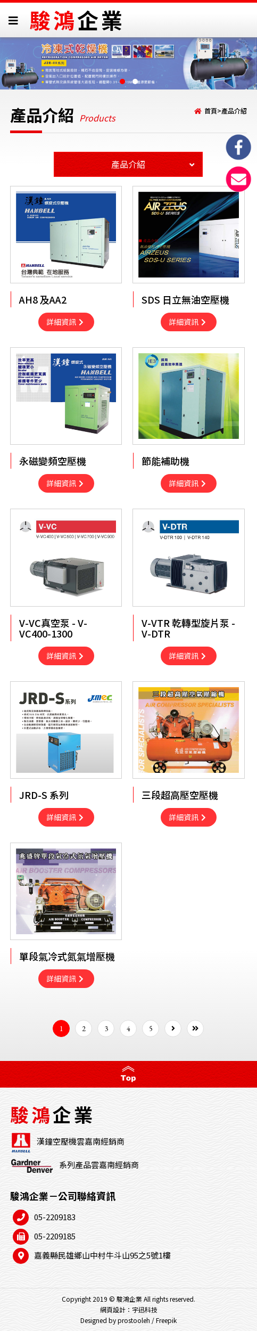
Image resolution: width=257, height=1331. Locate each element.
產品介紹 (234, 110)
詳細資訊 (65, 321)
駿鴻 (77, 19)
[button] (122, 81)
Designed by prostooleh (115, 1320)
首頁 (210, 110)
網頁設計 (113, 1309)
